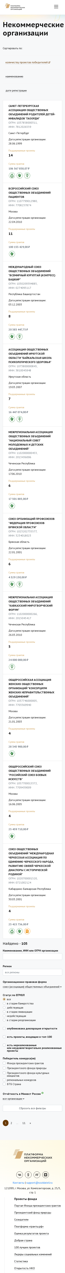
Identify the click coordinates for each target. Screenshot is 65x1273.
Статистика (21, 1261)
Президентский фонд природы (32, 1212)
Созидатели (21, 1219)
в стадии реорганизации (21, 1019)
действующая (15, 1007)
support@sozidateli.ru (39, 1182)
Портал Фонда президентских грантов (37, 1205)
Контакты (18, 1182)
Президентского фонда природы (26, 1067)
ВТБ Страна (14, 1083)
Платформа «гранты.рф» (29, 1226)
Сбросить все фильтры (32, 1108)
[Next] (30, 1123)
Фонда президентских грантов (25, 1063)
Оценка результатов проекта (31, 1233)
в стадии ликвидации (19, 1011)
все (9, 999)
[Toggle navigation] (56, 6)
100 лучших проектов (27, 1247)
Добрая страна (23, 1240)
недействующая (16, 1015)
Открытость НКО (24, 1268)
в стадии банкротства (20, 1003)
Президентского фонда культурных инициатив (28, 1074)
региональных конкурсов (21, 1079)
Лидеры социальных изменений (33, 1254)
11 (23, 1123)
